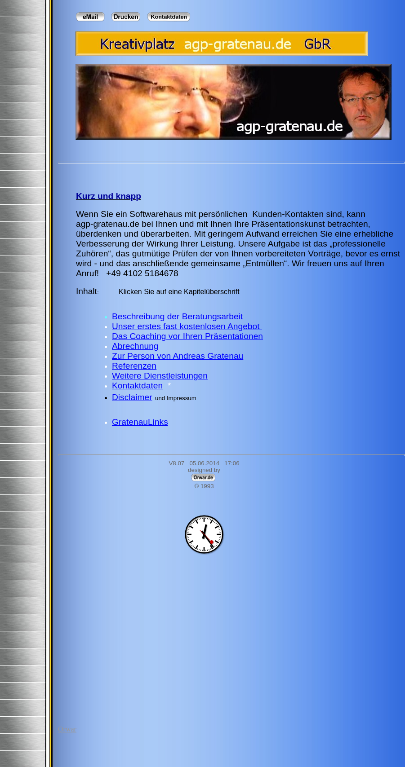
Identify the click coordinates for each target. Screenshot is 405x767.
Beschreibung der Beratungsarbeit (177, 316)
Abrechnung (135, 346)
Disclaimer (132, 397)
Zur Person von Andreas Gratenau (177, 356)
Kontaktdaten (137, 385)
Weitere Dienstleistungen (160, 375)
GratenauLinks (140, 422)
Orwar (67, 729)
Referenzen (134, 365)
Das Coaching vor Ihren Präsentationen (187, 336)
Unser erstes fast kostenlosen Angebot (187, 326)
